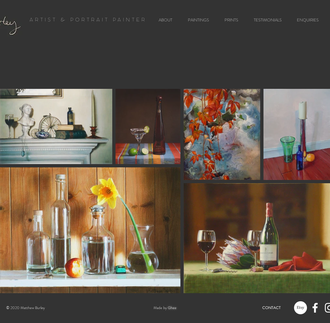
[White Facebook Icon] (315, 307)
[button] (196, 20)
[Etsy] (300, 307)
